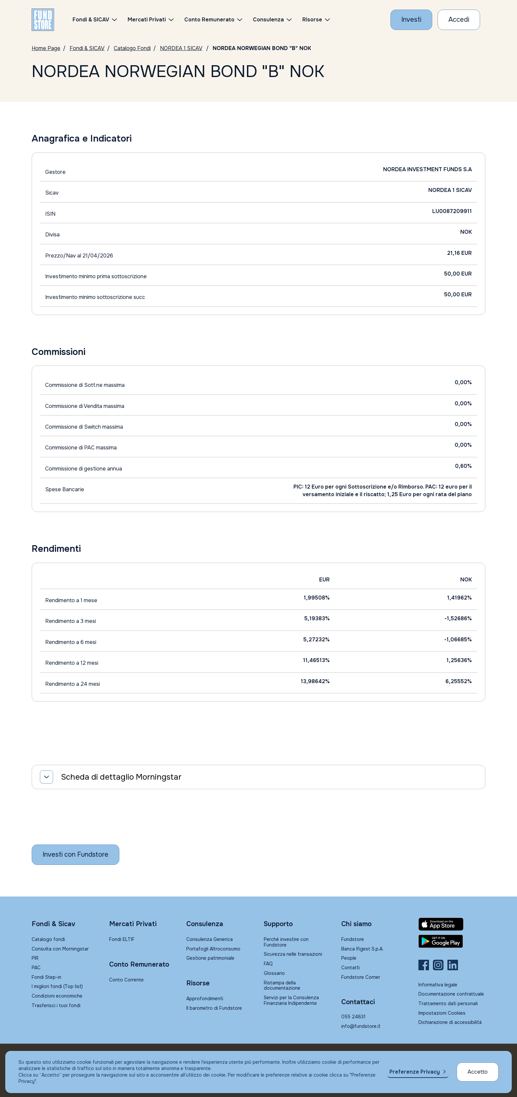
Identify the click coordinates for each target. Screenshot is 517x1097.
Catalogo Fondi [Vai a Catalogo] (132, 48)
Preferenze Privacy (414, 1071)
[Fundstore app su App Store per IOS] (451, 924)
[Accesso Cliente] (459, 20)
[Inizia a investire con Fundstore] (75, 854)
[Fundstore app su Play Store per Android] (451, 941)
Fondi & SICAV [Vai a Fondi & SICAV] (87, 48)
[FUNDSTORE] (43, 20)
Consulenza (268, 19)
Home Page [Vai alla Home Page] (46, 48)
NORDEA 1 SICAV (181, 48)
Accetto (478, 1071)
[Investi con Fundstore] (411, 20)
